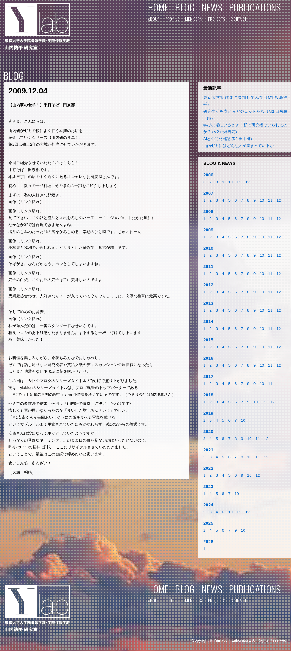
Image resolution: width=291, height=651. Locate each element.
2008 (208, 211)
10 (230, 182)
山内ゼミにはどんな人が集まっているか (238, 145)
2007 (208, 193)
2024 (208, 504)
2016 (208, 358)
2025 (208, 523)
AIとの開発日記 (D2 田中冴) (227, 138)
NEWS (212, 7)
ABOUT (154, 19)
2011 (208, 266)
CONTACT (239, 19)
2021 (208, 449)
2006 (208, 174)
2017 (208, 376)
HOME (158, 7)
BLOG (185, 7)
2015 (208, 339)
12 (247, 182)
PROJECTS (216, 19)
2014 (208, 321)
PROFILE (172, 19)
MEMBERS (193, 19)
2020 (208, 431)
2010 (208, 248)
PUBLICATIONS (255, 7)
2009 (208, 229)
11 (239, 182)
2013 (208, 303)
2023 (208, 486)
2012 (208, 284)
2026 (208, 541)
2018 (208, 394)
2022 (208, 468)
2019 (208, 413)
